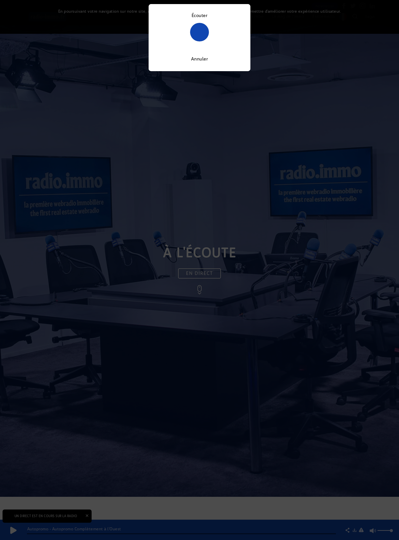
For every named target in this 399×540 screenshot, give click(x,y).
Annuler (199, 59)
